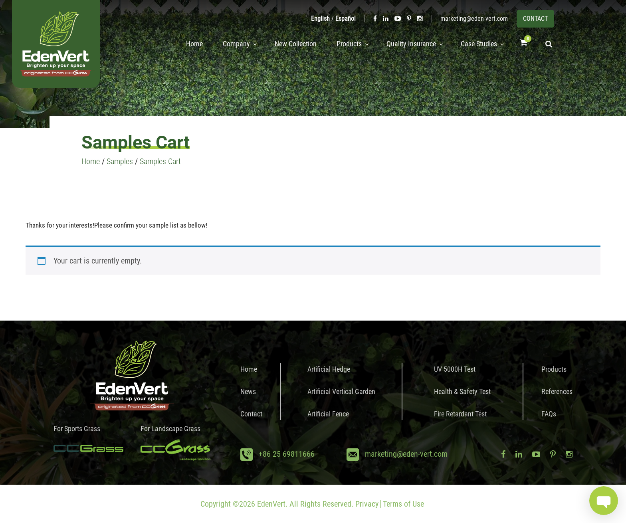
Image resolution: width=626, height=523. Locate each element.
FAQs (548, 414)
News (248, 391)
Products (342, 44)
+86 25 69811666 (287, 454)
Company (226, 44)
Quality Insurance (406, 44)
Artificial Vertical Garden (341, 391)
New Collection (288, 44)
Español (345, 18)
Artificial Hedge (328, 369)
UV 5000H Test (454, 369)
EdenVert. (272, 504)
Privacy (366, 504)
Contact (251, 414)
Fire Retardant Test (460, 414)
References (557, 391)
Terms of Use (403, 504)
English (320, 18)
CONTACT (535, 18)
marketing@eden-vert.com (474, 18)
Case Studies (476, 44)
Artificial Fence (328, 414)
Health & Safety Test (462, 391)
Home (184, 44)
